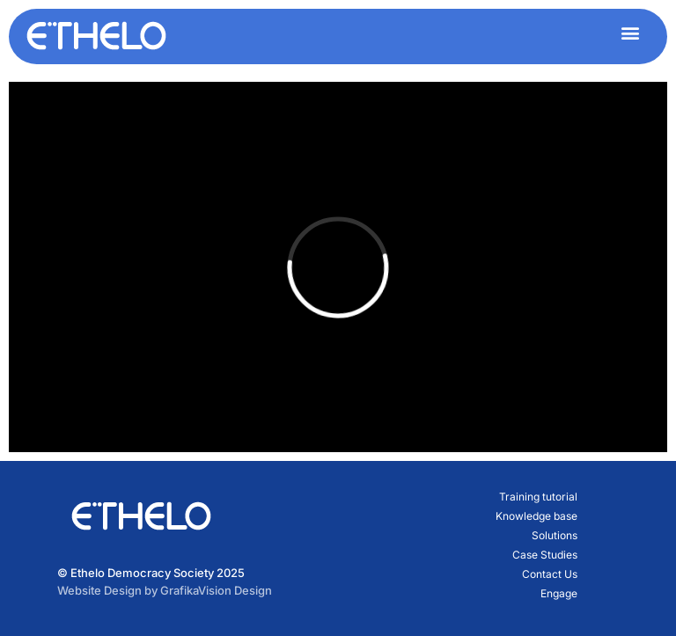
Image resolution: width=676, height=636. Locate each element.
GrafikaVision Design (216, 590)
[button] (629, 32)
